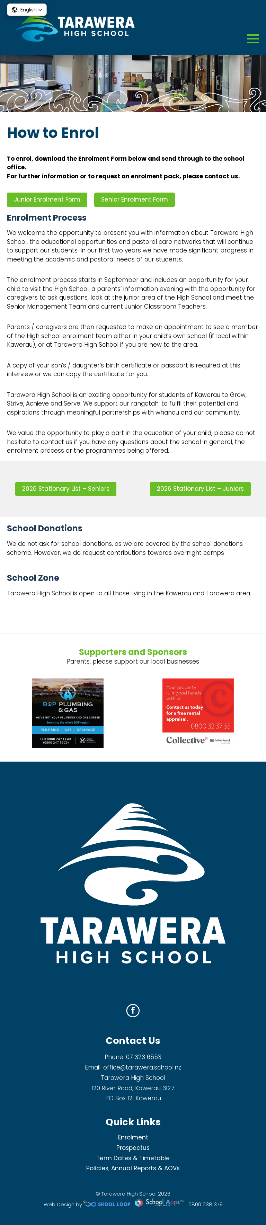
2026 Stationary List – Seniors (65, 489)
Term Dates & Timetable (133, 1158)
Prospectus (133, 1148)
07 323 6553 (143, 1057)
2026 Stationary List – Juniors (200, 489)
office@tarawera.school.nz (142, 1067)
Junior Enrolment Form (47, 199)
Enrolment (133, 1137)
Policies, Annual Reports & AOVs (133, 1168)
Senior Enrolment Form (134, 199)
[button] (26, 10)
